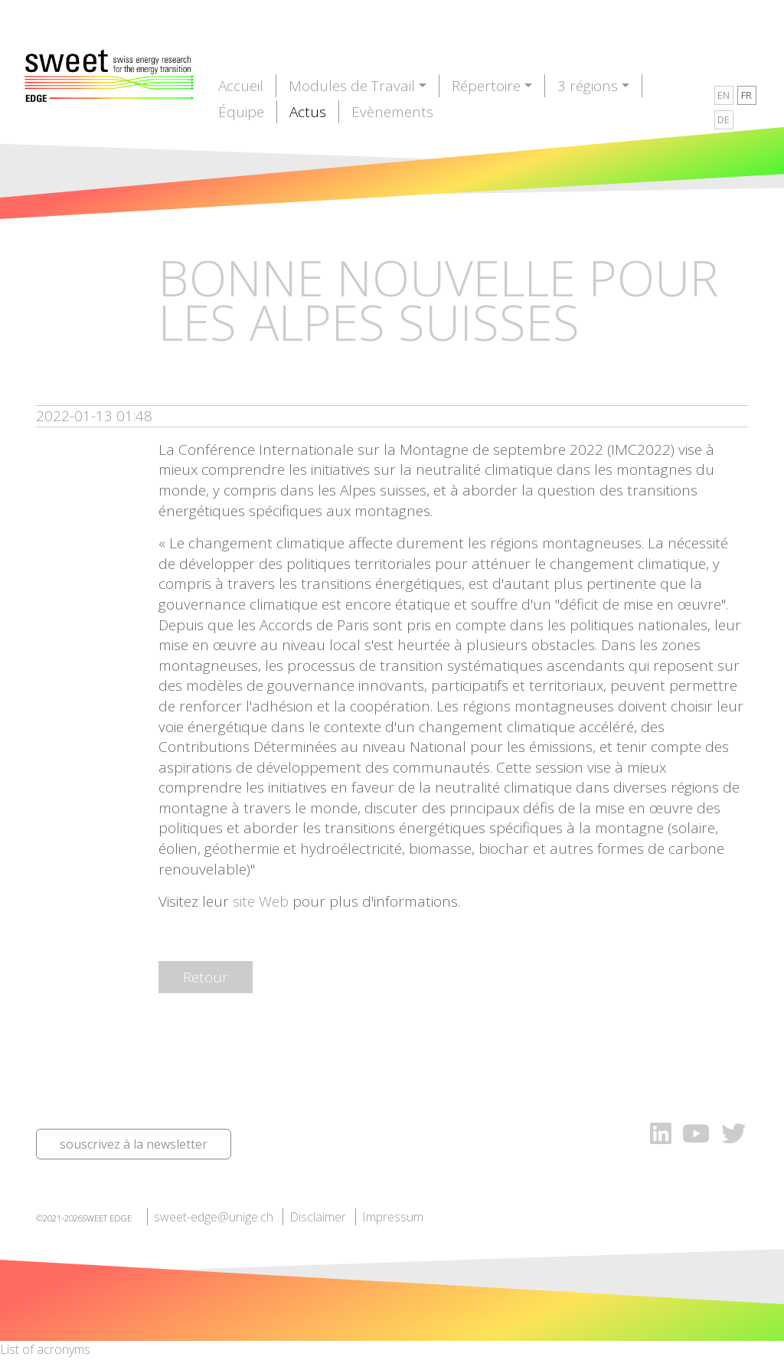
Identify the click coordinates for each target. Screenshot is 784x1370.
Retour (205, 977)
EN (723, 95)
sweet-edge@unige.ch (213, 1216)
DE (723, 119)
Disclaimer (317, 1216)
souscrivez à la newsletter (133, 1144)
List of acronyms (45, 1349)
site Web (261, 901)
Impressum (392, 1216)
